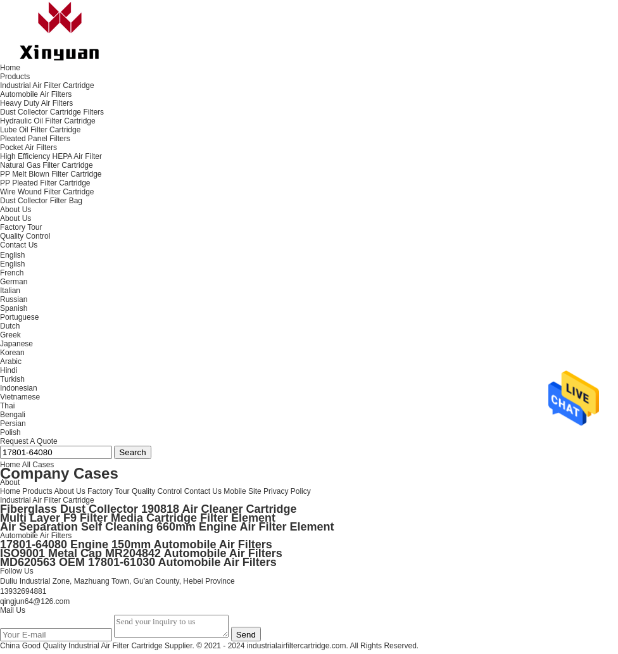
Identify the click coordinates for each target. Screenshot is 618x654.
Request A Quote (29, 441)
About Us (15, 218)
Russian (13, 299)
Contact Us (203, 491)
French (11, 272)
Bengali (12, 414)
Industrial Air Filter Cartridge (47, 500)
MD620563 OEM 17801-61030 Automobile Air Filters (138, 562)
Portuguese (19, 317)
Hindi (8, 370)
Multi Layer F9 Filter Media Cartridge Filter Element (137, 518)
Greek (10, 334)
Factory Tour (21, 227)
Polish (10, 432)
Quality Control (25, 236)
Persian (13, 423)
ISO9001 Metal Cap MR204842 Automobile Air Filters (141, 553)
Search (132, 452)
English (12, 264)
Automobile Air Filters (36, 535)
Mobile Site (242, 491)
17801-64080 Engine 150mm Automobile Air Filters (136, 544)
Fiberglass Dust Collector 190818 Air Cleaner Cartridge (148, 509)
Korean (12, 352)
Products (37, 491)
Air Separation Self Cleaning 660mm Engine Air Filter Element (167, 526)
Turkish (12, 379)
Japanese (16, 343)
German (13, 281)
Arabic (11, 361)
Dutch (10, 326)
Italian (10, 290)
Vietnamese (20, 397)
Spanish (13, 308)
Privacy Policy (287, 491)
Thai (7, 405)
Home (10, 491)
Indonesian (18, 388)
